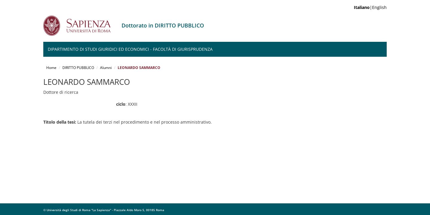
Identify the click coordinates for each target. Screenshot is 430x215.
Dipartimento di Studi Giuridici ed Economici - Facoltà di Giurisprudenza (130, 49)
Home (51, 67)
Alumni (106, 67)
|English (370, 7)
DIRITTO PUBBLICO (78, 67)
